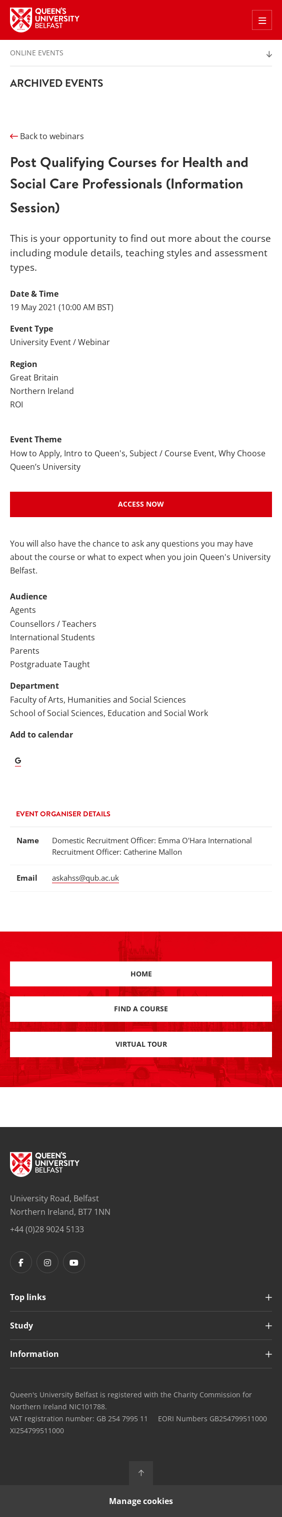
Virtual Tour (141, 1044)
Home (141, 973)
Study (21, 1325)
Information (34, 1353)
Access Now (141, 504)
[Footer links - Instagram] (47, 1262)
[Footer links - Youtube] (74, 1262)
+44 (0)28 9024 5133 (47, 1229)
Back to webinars (47, 136)
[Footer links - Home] (45, 1164)
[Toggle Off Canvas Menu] (262, 20)
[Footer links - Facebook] (21, 1262)
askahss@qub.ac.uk (85, 878)
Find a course (141, 1008)
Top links (28, 1297)
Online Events (37, 52)
